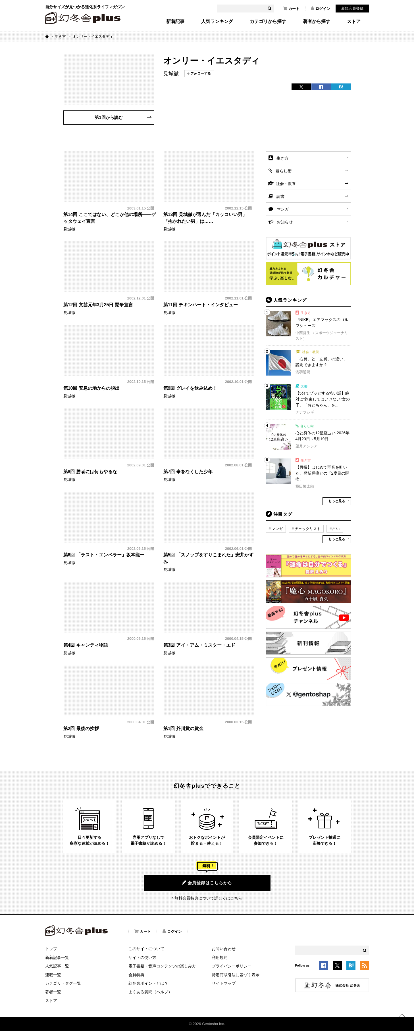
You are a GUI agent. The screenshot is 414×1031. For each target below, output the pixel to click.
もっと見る (336, 501)
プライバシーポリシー (231, 966)
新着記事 (175, 21)
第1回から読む (108, 117)
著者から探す (316, 21)
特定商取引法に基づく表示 (235, 975)
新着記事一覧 (57, 957)
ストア (354, 21)
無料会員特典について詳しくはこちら (208, 898)
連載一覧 (53, 975)
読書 (280, 196)
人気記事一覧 (57, 966)
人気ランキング (217, 21)
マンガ (283, 209)
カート (291, 8)
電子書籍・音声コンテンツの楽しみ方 (162, 966)
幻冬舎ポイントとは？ (148, 983)
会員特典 (136, 975)
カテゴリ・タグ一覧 (63, 983)
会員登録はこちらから (207, 882)
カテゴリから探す (268, 21)
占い (336, 529)
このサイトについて (146, 948)
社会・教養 (286, 183)
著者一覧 (53, 992)
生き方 (60, 36)
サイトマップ (224, 983)
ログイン (320, 8)
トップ (51, 948)
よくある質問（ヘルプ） (150, 992)
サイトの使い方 (142, 957)
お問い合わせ (224, 948)
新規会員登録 (352, 8)
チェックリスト (308, 529)
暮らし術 (284, 171)
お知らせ (285, 222)
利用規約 (220, 957)
